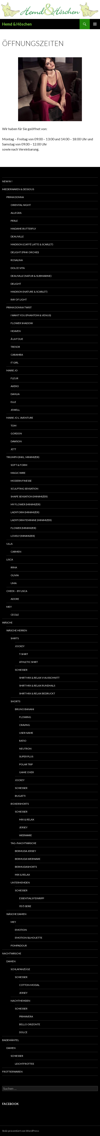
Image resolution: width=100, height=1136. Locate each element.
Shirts (15, 638)
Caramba (17, 354)
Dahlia (15, 394)
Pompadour (19, 945)
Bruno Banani (24, 709)
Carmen (16, 551)
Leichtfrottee (24, 1063)
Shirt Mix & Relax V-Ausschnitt (39, 677)
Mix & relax (22, 874)
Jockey (19, 646)
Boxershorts (20, 803)
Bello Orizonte (29, 1024)
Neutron (25, 748)
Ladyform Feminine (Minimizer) (31, 520)
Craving (24, 725)
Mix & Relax (26, 819)
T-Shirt (23, 654)
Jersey (23, 827)
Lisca (9, 559)
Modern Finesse (21, 480)
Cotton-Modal (29, 985)
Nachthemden (20, 1000)
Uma (14, 583)
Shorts (15, 701)
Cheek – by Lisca (16, 591)
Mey (9, 606)
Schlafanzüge (20, 969)
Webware (25, 835)
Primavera (26, 1016)
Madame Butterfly (23, 228)
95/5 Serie (25, 906)
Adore (15, 598)
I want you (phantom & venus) (31, 315)
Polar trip (26, 764)
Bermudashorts (26, 866)
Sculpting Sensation (24, 488)
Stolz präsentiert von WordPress (20, 1130)
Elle (13, 402)
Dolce (23, 1032)
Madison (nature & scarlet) (29, 291)
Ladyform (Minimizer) (25, 512)
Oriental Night (21, 205)
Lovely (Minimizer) (23, 535)
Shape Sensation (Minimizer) (29, 496)
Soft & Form (19, 465)
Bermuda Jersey (25, 851)
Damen (11, 961)
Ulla (9, 543)
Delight (16, 283)
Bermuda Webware (27, 858)
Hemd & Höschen (17, 24)
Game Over (26, 772)
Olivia (15, 575)
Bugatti (20, 795)
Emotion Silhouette (28, 937)
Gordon (16, 433)
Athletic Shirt (28, 662)
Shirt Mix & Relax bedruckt (37, 693)
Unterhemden (20, 882)
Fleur (14, 378)
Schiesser (21, 669)
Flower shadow (22, 323)
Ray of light (19, 299)
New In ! (7, 181)
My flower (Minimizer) (25, 504)
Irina (14, 567)
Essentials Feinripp (31, 898)
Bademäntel (10, 1040)
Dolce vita (18, 268)
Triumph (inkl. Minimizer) (22, 457)
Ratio (22, 740)
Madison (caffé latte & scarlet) (32, 244)
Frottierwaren (12, 1071)
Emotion (21, 929)
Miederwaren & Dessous (18, 189)
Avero (15, 386)
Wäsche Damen (16, 914)
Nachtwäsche (11, 953)
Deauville (17, 236)
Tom (13, 425)
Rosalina (17, 260)
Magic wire (18, 472)
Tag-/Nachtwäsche (23, 843)
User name (26, 732)
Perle (14, 220)
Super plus (26, 756)
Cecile (15, 614)
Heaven (16, 331)
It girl (15, 362)
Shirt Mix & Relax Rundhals (37, 685)
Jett (13, 449)
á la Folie (17, 338)
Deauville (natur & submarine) (31, 275)
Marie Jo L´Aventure (19, 417)
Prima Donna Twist (19, 307)
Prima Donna (15, 197)
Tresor (15, 346)
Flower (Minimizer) (23, 528)
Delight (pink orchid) (25, 252)
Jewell (15, 409)
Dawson (16, 441)
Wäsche (7, 622)
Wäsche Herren (16, 630)
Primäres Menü (95, 24)
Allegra (16, 212)
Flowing (25, 717)
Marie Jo (12, 370)
